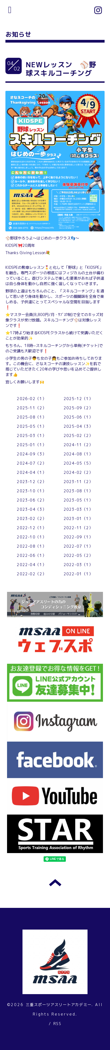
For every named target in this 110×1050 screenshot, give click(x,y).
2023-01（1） (78, 518)
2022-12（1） (31, 527)
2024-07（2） (31, 463)
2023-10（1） (31, 490)
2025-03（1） (31, 435)
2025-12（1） (78, 398)
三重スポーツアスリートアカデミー (59, 1004)
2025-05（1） (31, 426)
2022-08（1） (31, 546)
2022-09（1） (78, 537)
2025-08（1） (31, 417)
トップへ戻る (55, 882)
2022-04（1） (31, 564)
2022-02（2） (31, 573)
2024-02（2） (78, 472)
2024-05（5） (78, 463)
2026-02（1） (31, 398)
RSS (57, 1023)
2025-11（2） (31, 407)
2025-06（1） (78, 417)
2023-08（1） (78, 490)
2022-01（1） (78, 573)
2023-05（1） (78, 500)
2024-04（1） (31, 472)
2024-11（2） (78, 444)
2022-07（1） (78, 546)
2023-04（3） (31, 509)
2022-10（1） (31, 537)
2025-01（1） (31, 444)
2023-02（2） (31, 518)
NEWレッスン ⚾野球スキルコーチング (61, 69)
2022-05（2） (78, 555)
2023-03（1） (78, 509)
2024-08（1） (78, 454)
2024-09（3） (31, 454)
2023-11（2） (78, 481)
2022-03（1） (78, 564)
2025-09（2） (78, 407)
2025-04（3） (78, 426)
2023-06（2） (31, 500)
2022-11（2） (78, 527)
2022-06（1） (31, 555)
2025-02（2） (78, 435)
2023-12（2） (31, 481)
